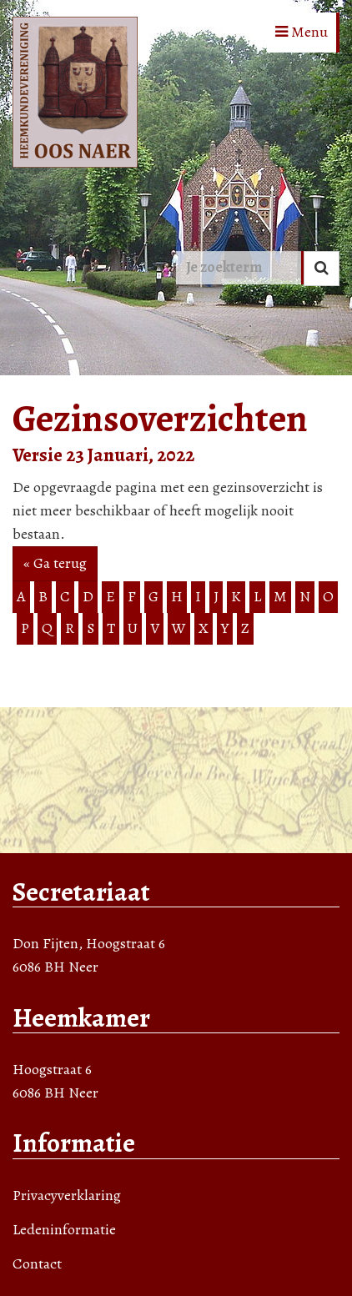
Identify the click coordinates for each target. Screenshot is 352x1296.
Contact (37, 1263)
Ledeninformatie (64, 1229)
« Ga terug (55, 563)
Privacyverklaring (67, 1195)
